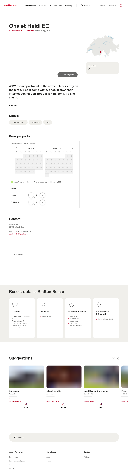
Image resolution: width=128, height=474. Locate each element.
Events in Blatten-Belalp (106, 319)
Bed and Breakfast (76, 325)
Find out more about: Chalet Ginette (64, 390)
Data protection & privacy (17, 461)
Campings (73, 323)
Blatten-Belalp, (40, 31)
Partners (49, 461)
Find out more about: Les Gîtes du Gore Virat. (101, 390)
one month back (17, 148)
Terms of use (13, 457)
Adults (13, 195)
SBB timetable (46, 316)
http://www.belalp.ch (19, 325)
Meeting (102, 5)
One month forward (71, 148)
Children (16, 202)
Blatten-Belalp (51, 291)
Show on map (102, 46)
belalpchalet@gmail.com (18, 234)
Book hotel (73, 316)
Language (112, 5)
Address (87, 457)
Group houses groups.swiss (74, 320)
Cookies (11, 465)
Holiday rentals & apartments (21, 31)
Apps (48, 457)
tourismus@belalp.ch (19, 328)
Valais (48, 31)
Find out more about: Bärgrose (26, 390)
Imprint (11, 469)
